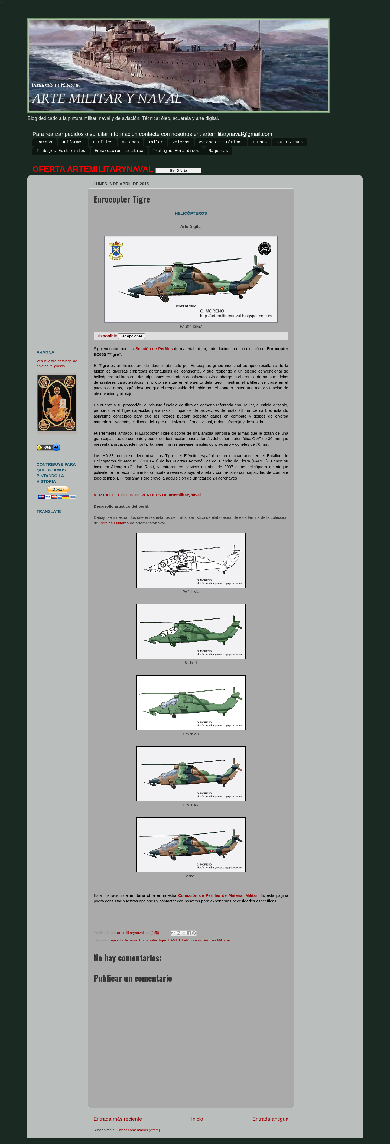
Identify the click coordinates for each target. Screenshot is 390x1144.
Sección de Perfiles (154, 349)
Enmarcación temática (119, 151)
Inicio (197, 1119)
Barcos (45, 142)
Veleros (181, 142)
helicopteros (192, 940)
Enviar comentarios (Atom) (138, 1130)
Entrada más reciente (117, 1119)
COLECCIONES (289, 142)
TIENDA (259, 142)
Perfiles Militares (114, 523)
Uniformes (73, 142)
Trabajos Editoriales (61, 151)
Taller (155, 142)
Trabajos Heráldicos (176, 151)
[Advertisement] (59, 260)
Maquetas (218, 151)
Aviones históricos (221, 142)
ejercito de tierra (124, 940)
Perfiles (102, 142)
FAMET (174, 940)
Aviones (130, 142)
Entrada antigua (270, 1119)
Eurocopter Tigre (152, 940)
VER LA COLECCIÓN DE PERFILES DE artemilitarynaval (147, 495)
